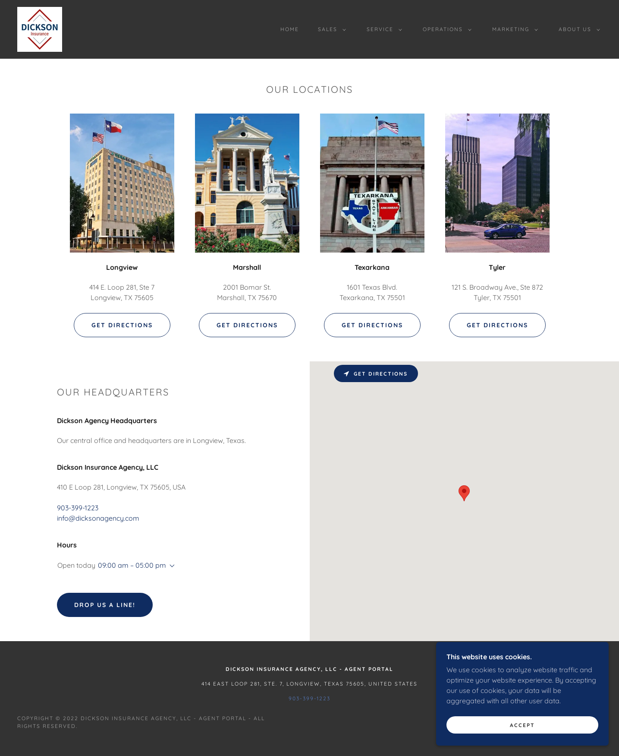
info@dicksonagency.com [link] (98, 518)
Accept (522, 725)
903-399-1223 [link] (77, 507)
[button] (330, 29)
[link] (39, 28)
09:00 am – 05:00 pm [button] (132, 565)
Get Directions (122, 325)
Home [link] (289, 29)
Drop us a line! (104, 605)
